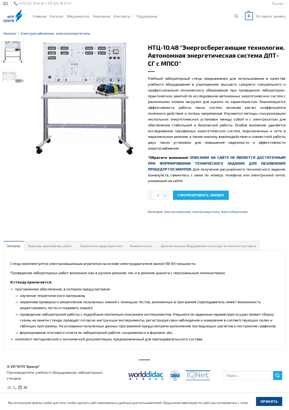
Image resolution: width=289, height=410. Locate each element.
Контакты (123, 16)
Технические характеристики (101, 246)
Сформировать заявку (200, 195)
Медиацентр (78, 16)
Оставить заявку (271, 16)
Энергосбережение (234, 212)
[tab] (13, 246)
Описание (13, 246)
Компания (102, 16)
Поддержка (147, 16)
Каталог (57, 16)
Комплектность (141, 246)
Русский (279, 3)
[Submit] (277, 375)
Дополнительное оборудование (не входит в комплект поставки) (208, 246)
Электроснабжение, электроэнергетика (55, 33)
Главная (40, 16)
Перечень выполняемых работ (50, 246)
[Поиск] (236, 16)
